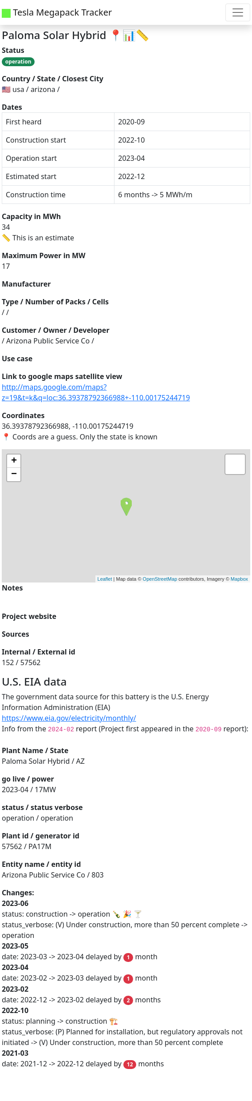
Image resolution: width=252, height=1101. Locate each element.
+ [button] (14, 461)
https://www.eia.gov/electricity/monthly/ (69, 718)
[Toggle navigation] (237, 12)
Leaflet (105, 579)
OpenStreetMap (160, 579)
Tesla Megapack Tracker (57, 12)
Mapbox (239, 579)
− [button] (14, 474)
